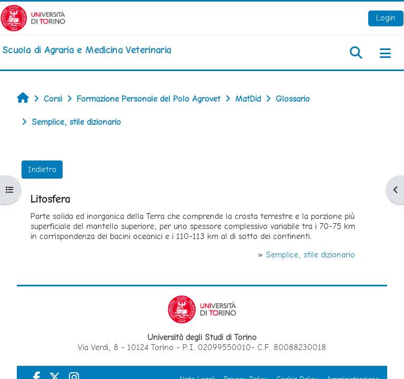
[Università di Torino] (33, 17)
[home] (86, 50)
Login (386, 18)
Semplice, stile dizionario (310, 255)
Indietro (42, 169)
